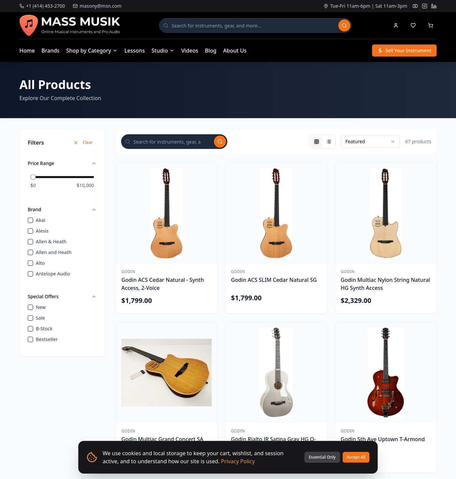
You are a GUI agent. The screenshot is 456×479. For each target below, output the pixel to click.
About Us (235, 50)
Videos (189, 50)
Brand (62, 209)
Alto (40, 263)
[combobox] (370, 142)
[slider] (33, 177)
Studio (163, 50)
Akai (40, 220)
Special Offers (62, 296)
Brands (50, 50)
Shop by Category (92, 50)
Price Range (62, 163)
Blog (210, 50)
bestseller (47, 339)
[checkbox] (30, 220)
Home (27, 50)
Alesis (42, 231)
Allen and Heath (54, 252)
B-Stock (44, 328)
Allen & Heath (51, 241)
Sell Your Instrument (404, 50)
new (41, 307)
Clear (83, 142)
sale (40, 318)
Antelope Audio (53, 273)
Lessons (134, 50)
